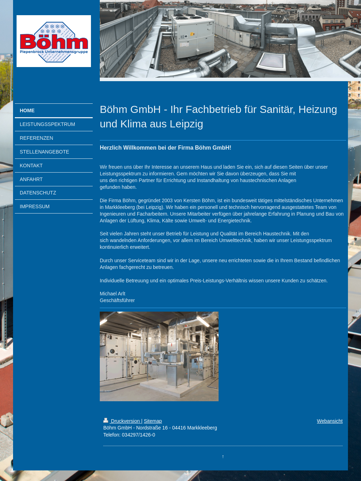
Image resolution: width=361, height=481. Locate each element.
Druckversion (122, 421)
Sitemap (153, 421)
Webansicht (330, 421)
